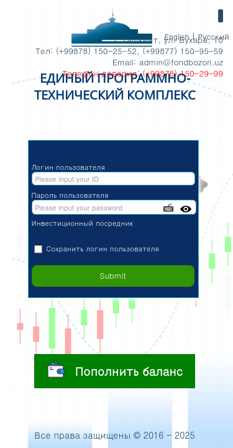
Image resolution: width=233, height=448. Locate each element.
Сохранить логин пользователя (102, 248)
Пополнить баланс (115, 369)
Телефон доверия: (100, 73)
